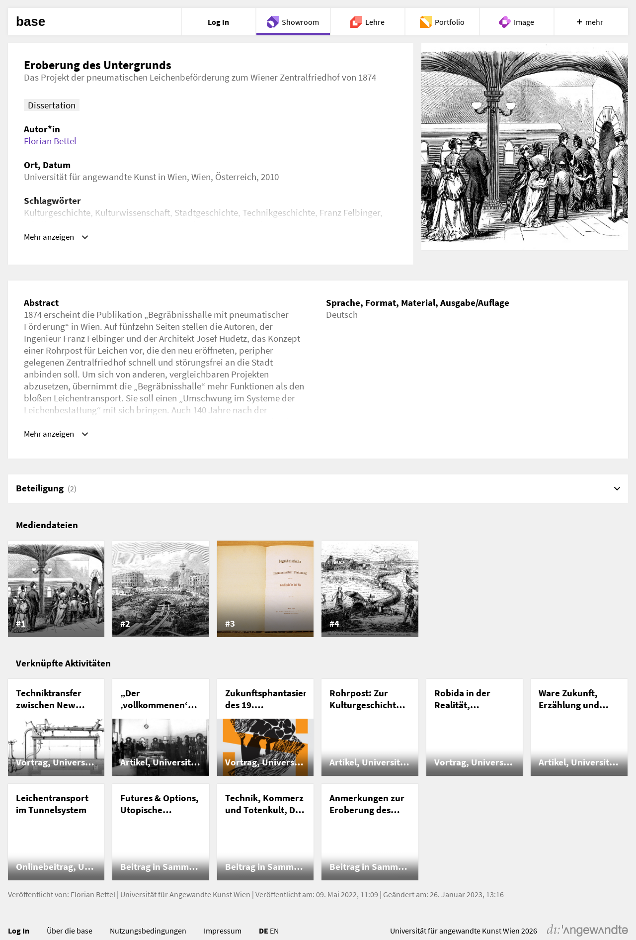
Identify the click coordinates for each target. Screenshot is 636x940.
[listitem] (56, 591)
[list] (318, 591)
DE (263, 933)
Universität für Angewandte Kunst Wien (185, 897)
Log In (18, 933)
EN (274, 933)
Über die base (69, 933)
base (30, 21)
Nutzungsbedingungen (148, 933)
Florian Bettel (50, 141)
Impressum (222, 933)
